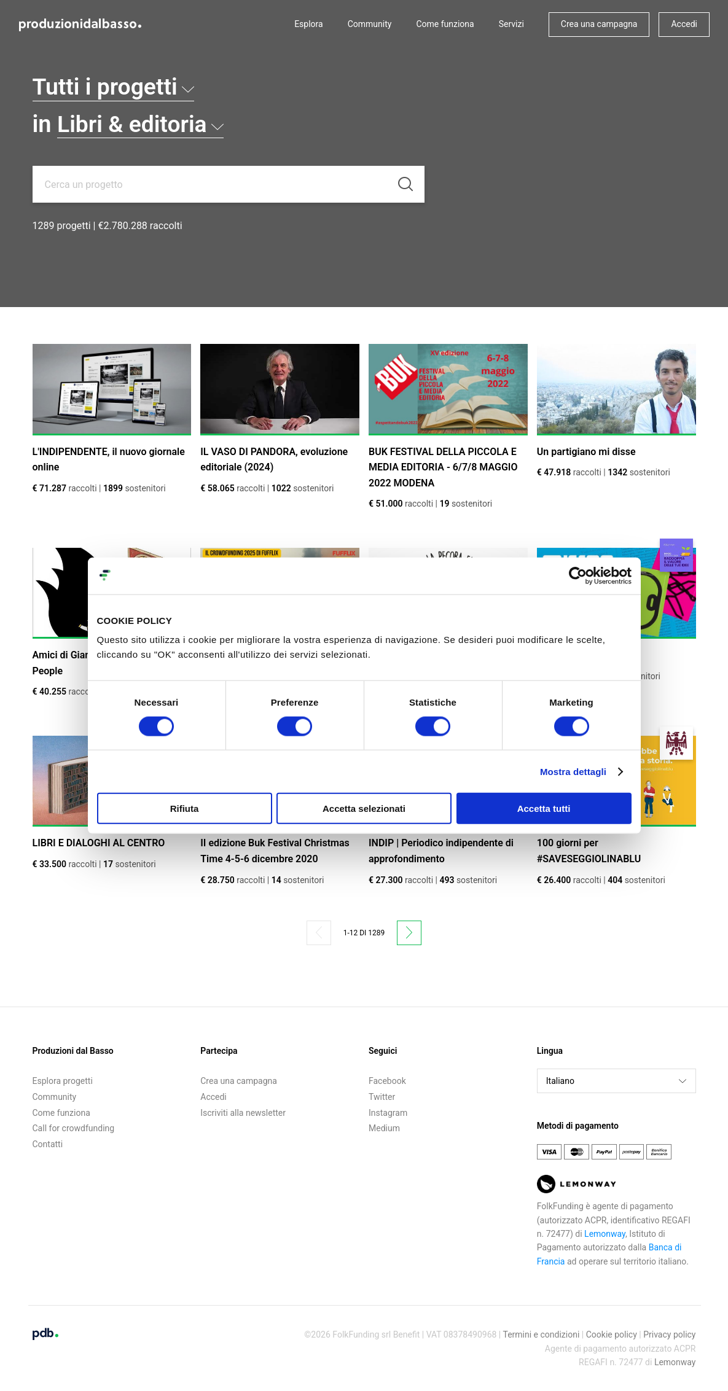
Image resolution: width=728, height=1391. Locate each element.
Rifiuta (184, 808)
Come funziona (445, 24)
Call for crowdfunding (74, 1128)
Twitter (382, 1097)
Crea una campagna (599, 24)
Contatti (48, 1144)
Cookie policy (611, 1334)
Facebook (387, 1081)
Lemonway (604, 1234)
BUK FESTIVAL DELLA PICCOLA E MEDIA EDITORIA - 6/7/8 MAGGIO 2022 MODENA (443, 467)
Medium (384, 1128)
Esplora (308, 24)
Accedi (684, 24)
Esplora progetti (63, 1081)
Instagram (388, 1113)
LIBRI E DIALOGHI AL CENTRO (99, 843)
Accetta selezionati (364, 808)
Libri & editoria (142, 124)
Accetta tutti (544, 808)
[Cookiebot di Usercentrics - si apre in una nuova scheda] (578, 575)
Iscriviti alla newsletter (243, 1113)
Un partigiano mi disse (586, 452)
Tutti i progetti (115, 86)
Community (370, 24)
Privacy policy (669, 1334)
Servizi (511, 24)
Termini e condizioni (541, 1334)
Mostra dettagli (573, 771)
